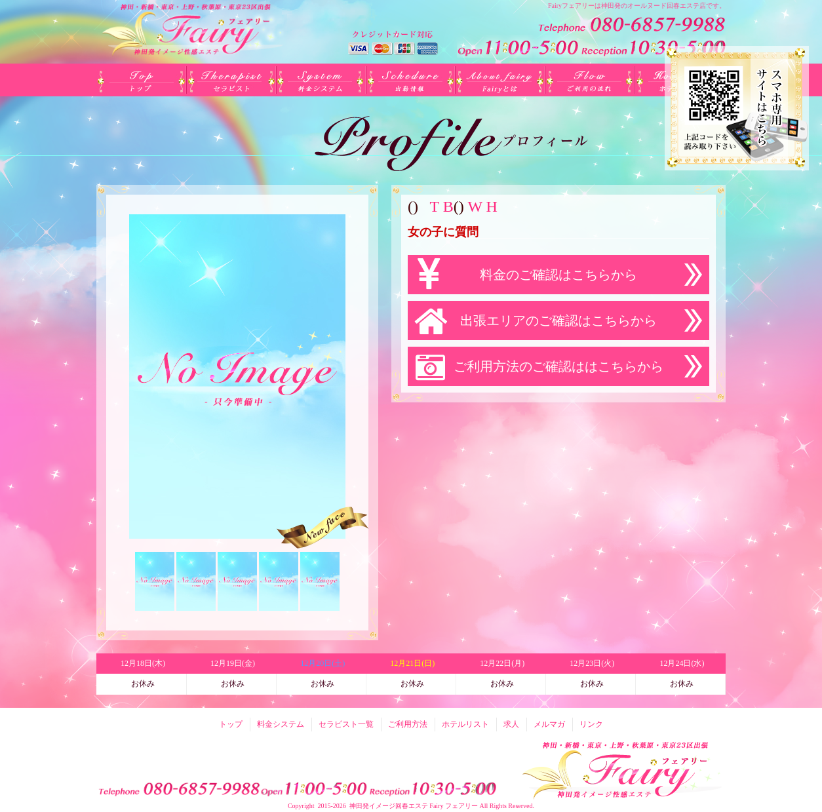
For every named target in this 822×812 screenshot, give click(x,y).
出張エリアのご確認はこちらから (558, 320)
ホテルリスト (465, 724)
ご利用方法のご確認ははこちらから (558, 366)
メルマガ (549, 724)
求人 (511, 724)
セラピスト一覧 (231, 80)
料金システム (321, 80)
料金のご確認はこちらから (558, 274)
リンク (591, 724)
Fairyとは (500, 80)
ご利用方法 (590, 80)
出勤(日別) (411, 80)
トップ (141, 80)
